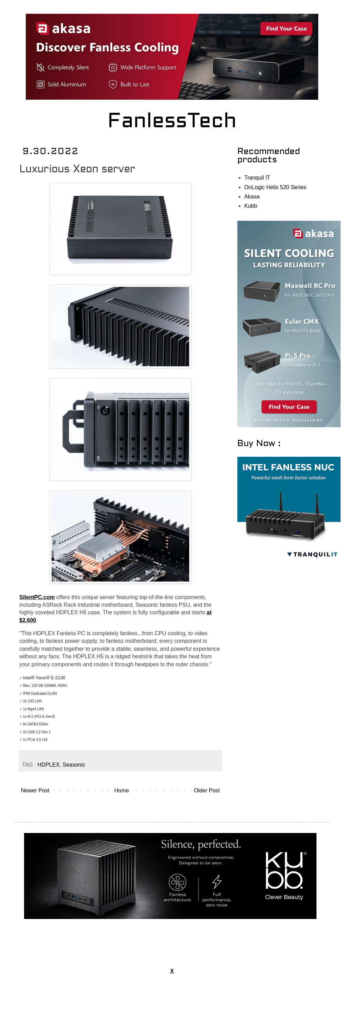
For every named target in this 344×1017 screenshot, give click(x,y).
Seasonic (74, 765)
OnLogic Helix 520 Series (275, 187)
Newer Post (35, 790)
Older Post (207, 790)
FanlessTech (172, 122)
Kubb (250, 206)
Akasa (251, 196)
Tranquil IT (257, 178)
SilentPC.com (37, 597)
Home (121, 790)
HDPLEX (48, 765)
